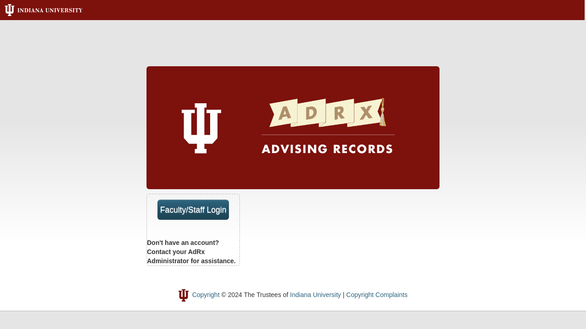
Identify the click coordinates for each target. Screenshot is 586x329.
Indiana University (315, 294)
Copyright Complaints (376, 294)
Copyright (206, 294)
